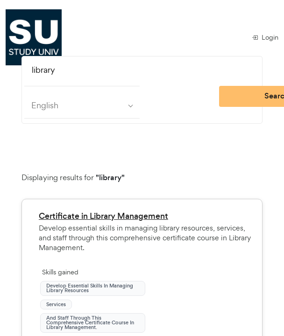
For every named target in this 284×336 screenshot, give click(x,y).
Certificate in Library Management (103, 216)
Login (265, 37)
